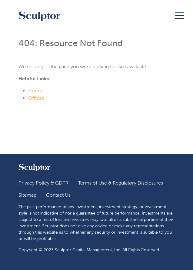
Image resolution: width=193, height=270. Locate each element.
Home (35, 91)
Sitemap (27, 195)
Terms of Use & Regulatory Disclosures (120, 183)
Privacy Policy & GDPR (43, 183)
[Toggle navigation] (179, 15)
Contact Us (58, 195)
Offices (36, 98)
